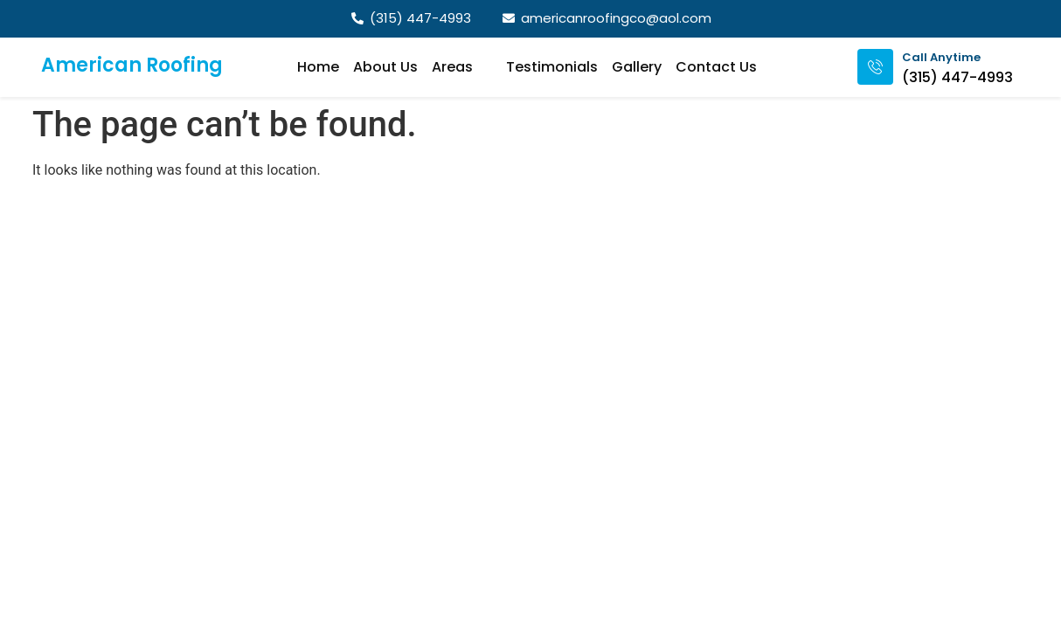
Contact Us (716, 67)
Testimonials (552, 67)
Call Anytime (941, 57)
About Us (385, 67)
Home (318, 67)
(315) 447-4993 (957, 77)
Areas (462, 67)
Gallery (637, 67)
